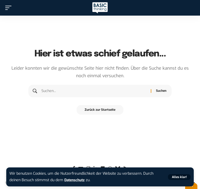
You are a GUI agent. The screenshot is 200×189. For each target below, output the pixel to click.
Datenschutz (75, 180)
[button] (179, 177)
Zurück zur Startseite (100, 110)
